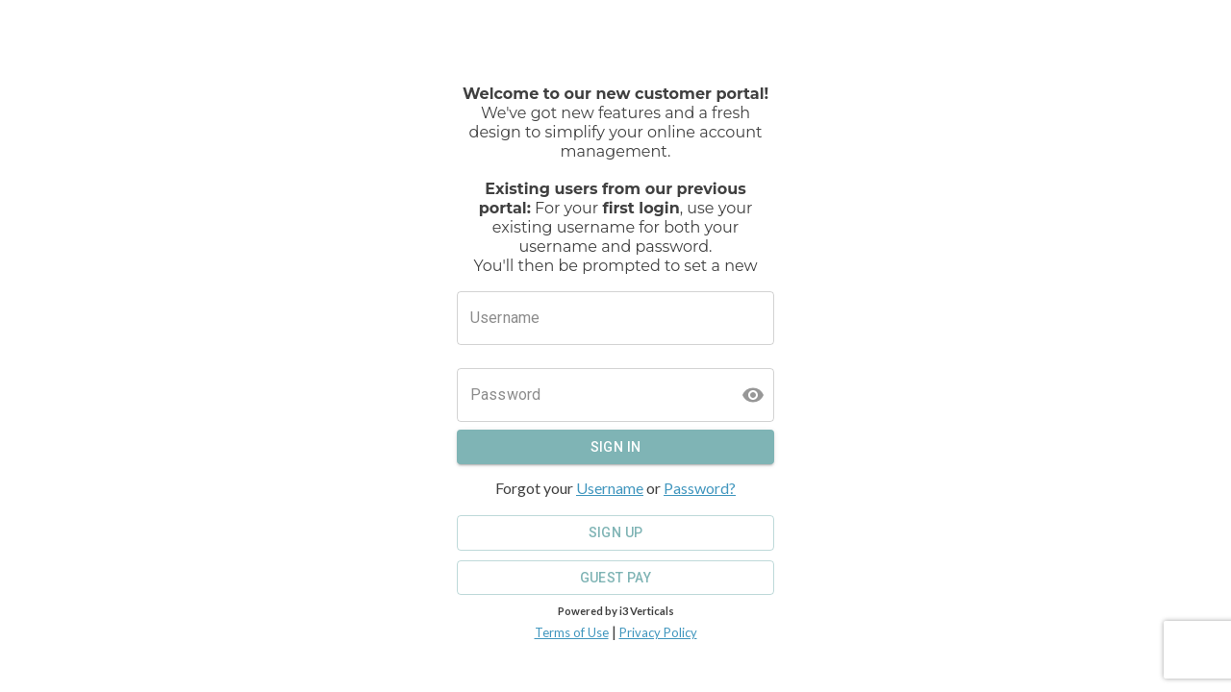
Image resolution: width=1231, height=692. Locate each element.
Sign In (615, 447)
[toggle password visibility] (753, 395)
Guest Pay (615, 578)
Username (609, 488)
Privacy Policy (658, 632)
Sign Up (615, 533)
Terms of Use (572, 632)
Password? (700, 488)
